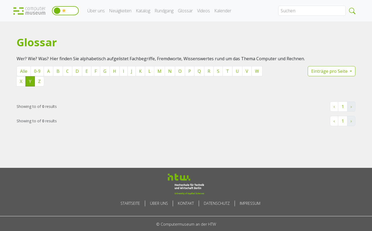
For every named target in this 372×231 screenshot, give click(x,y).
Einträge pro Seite (330, 71)
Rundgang (164, 11)
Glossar (185, 11)
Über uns (96, 11)
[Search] (312, 11)
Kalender (222, 11)
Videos (203, 11)
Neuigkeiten (120, 11)
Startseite (130, 203)
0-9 (37, 71)
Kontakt (186, 203)
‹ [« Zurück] (334, 106)
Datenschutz (217, 203)
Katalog (143, 11)
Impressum (250, 203)
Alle (23, 71)
